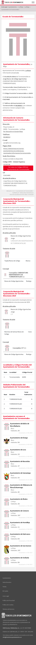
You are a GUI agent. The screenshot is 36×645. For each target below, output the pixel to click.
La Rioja (28, 70)
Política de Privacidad (9, 600)
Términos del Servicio (8, 609)
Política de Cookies (8, 605)
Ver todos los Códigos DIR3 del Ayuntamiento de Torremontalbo (18, 168)
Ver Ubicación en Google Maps (13, 131)
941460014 (18, 105)
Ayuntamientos (7, 578)
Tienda (4, 587)
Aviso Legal (6, 596)
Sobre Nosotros (7, 582)
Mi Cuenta (5, 591)
